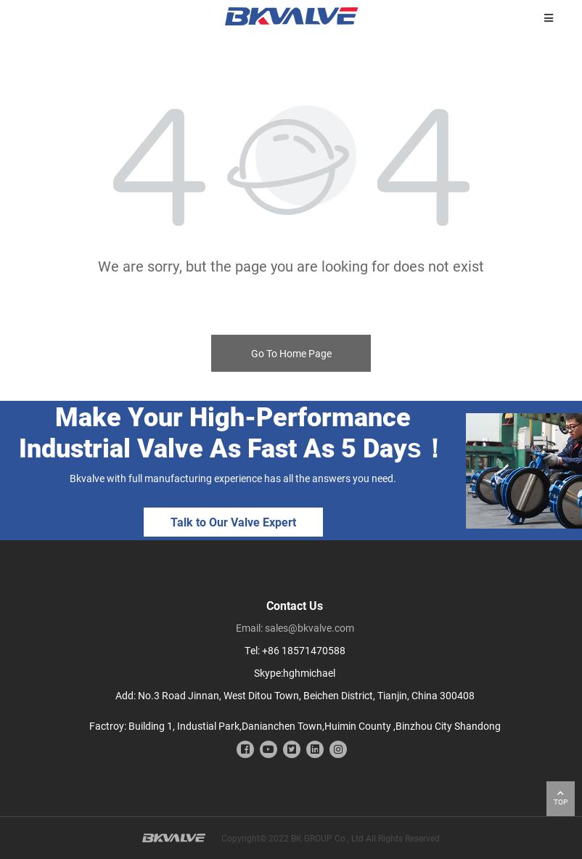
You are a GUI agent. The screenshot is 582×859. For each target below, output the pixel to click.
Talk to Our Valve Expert (233, 521)
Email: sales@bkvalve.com (295, 628)
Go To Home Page (291, 353)
